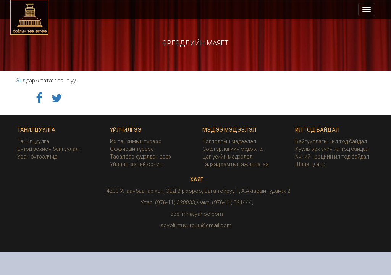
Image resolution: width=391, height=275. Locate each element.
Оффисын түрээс (132, 149)
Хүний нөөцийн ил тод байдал (332, 157)
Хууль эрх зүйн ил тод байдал (332, 149)
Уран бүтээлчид (37, 157)
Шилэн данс (310, 164)
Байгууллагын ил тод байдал (331, 141)
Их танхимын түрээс (136, 141)
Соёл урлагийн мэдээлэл (233, 149)
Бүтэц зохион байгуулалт (49, 149)
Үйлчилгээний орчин (136, 164)
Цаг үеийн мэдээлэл (227, 157)
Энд (20, 81)
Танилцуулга (33, 141)
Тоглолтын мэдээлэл (229, 141)
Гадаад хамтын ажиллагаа (235, 164)
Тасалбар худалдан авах (140, 157)
